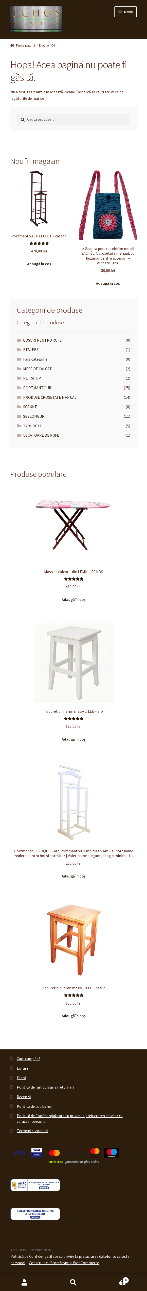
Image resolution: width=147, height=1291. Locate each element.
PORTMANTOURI (38, 387)
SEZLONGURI (34, 416)
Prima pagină (25, 45)
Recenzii (24, 1096)
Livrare (22, 1068)
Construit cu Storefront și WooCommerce (64, 1262)
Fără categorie (35, 359)
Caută (73, 1282)
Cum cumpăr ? (28, 1058)
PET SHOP (32, 378)
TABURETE (32, 425)
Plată (21, 1077)
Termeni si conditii (32, 1130)
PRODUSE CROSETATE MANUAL (49, 397)
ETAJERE (31, 349)
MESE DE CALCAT (37, 368)
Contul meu (24, 1282)
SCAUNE (30, 406)
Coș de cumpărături (113, 1279)
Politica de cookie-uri (35, 1106)
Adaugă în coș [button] (39, 263)
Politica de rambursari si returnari (45, 1087)
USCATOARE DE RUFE (41, 435)
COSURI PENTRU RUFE (42, 340)
